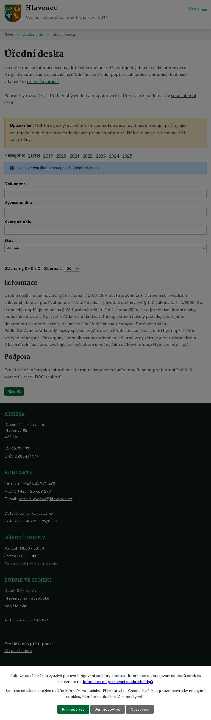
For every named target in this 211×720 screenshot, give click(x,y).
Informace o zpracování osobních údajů (118, 681)
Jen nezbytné (108, 709)
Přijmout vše (73, 709)
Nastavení (140, 709)
